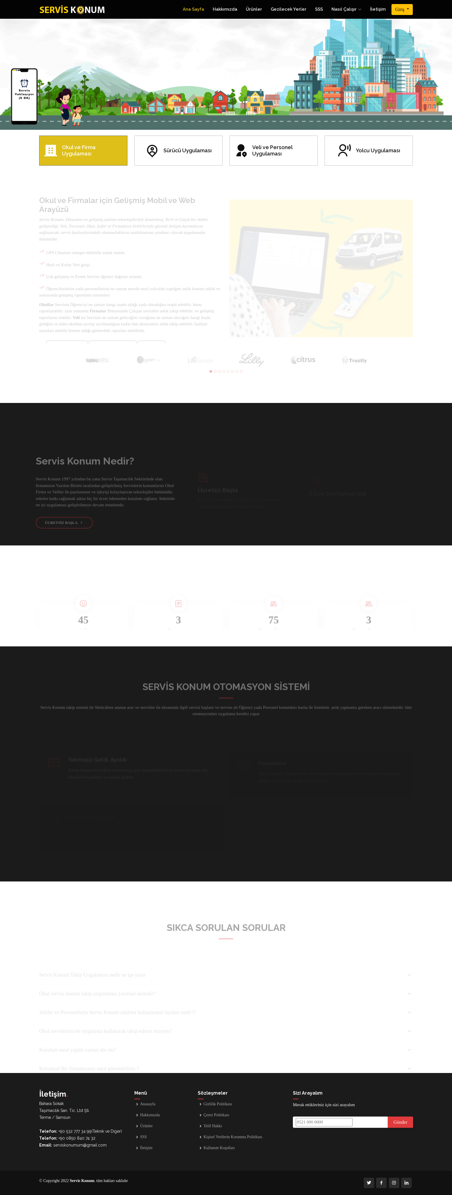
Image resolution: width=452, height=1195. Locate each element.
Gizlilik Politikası (218, 1104)
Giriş (400, 9)
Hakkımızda (225, 9)
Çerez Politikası (216, 1115)
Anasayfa (147, 1104)
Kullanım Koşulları (219, 1148)
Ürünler (254, 9)
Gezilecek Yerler (288, 9)
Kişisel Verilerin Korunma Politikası (233, 1137)
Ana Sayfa (193, 9)
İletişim (378, 9)
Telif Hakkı (213, 1126)
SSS (319, 9)
